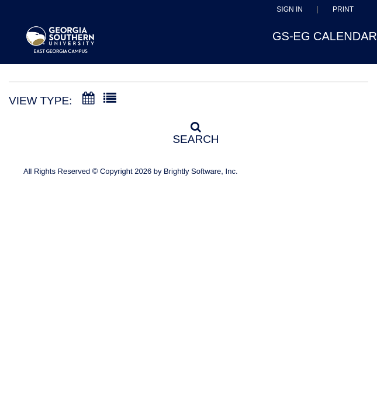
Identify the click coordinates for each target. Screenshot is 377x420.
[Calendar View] (88, 98)
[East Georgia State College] (60, 45)
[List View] (109, 98)
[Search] (189, 129)
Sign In (289, 9)
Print (343, 9)
